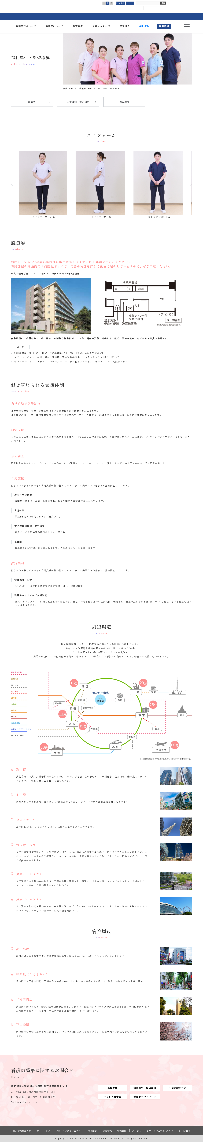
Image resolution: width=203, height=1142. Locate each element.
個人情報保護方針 (22, 1130)
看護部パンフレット (145, 1096)
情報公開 (122, 1130)
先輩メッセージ (101, 26)
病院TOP (68, 88)
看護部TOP (85, 88)
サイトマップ (43, 1130)
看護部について (54, 26)
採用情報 (164, 26)
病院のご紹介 (46, 16)
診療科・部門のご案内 (113, 16)
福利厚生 (144, 26)
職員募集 (92, 1130)
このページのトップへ (198, 1134)
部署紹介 (125, 26)
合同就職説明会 (177, 1088)
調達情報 (107, 1130)
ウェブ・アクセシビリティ (69, 1130)
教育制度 (78, 26)
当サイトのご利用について (160, 1130)
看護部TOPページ (26, 26)
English (120, 3)
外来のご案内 (68, 16)
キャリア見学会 (112, 1096)
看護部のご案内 (135, 16)
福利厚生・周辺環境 (145, 1088)
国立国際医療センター (59, 5)
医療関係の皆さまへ (157, 16)
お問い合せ (185, 1130)
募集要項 (113, 1088)
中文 (130, 3)
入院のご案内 (91, 16)
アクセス (137, 8)
